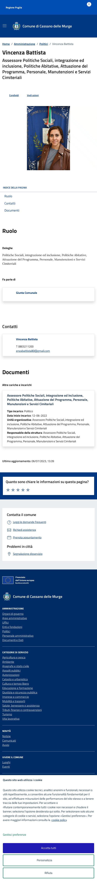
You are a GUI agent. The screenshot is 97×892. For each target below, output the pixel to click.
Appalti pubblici (11, 670)
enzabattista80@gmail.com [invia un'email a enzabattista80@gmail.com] (33, 351)
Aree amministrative (14, 618)
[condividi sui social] (11, 95)
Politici (6, 631)
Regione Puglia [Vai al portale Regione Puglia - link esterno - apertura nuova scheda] (14, 7)
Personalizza (48, 860)
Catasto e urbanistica (15, 679)
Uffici (5, 622)
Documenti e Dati (12, 640)
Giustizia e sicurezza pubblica (19, 692)
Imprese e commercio (15, 697)
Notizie (6, 736)
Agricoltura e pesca (13, 657)
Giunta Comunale (26, 293)
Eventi (6, 766)
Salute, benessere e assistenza (21, 705)
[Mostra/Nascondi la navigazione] (4, 25)
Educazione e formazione (17, 688)
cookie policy (59, 820)
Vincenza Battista (27, 339)
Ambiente (8, 662)
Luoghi (6, 762)
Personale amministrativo (17, 635)
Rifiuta (48, 873)
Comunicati (9, 740)
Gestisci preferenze (18, 834)
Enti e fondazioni (12, 627)
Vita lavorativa (11, 718)
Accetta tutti (48, 848)
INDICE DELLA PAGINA (48, 187)
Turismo (7, 714)
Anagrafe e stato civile (15, 666)
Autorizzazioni (10, 675)
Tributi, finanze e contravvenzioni (22, 710)
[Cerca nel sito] (87, 26)
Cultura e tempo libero (15, 683)
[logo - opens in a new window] (50, 886)
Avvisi (5, 745)
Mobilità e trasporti (13, 701)
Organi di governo (13, 614)
